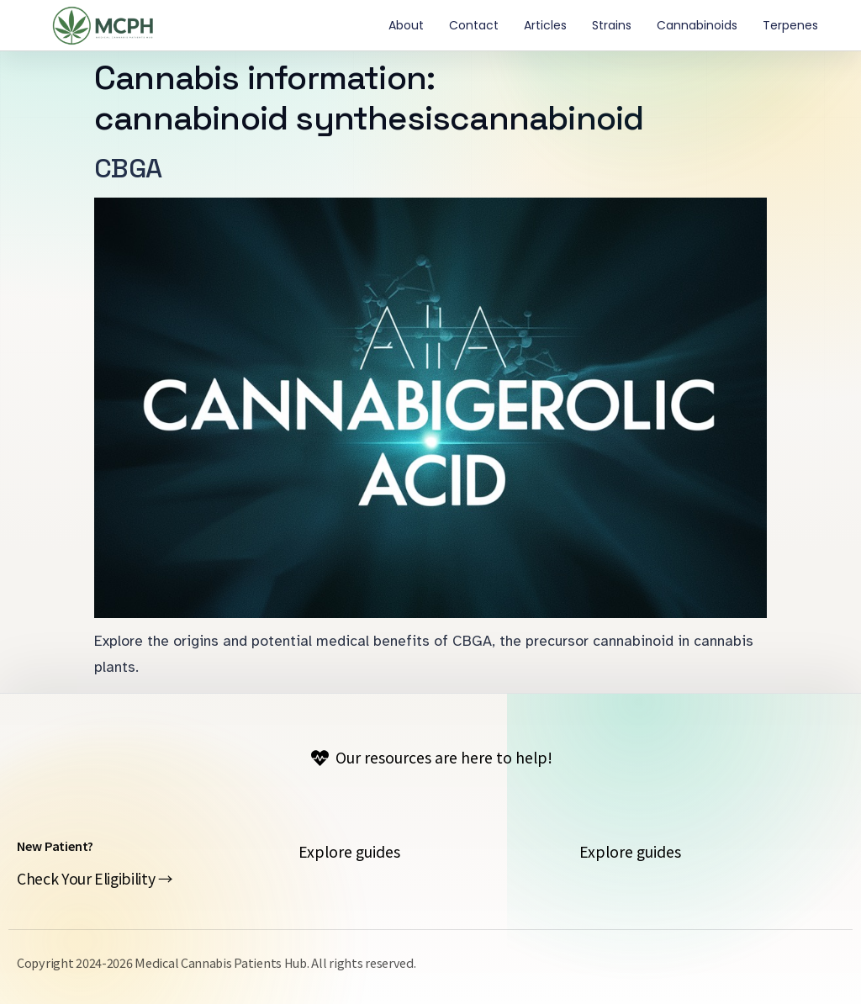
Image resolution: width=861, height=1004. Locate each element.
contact (474, 25)
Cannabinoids (697, 25)
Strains (611, 25)
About (406, 25)
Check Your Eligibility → (95, 878)
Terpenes (790, 25)
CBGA (127, 168)
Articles (545, 25)
